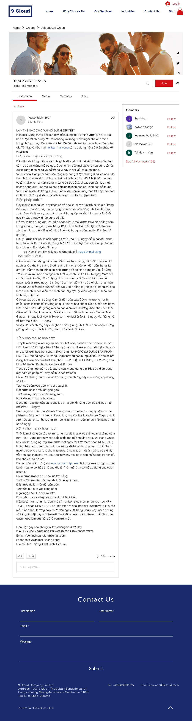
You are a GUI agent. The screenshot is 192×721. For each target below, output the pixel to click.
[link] (25, 96)
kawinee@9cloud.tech (164, 685)
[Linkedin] (178, 73)
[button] (180, 11)
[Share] (113, 118)
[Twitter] (178, 63)
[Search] (147, 83)
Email (23, 626)
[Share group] (177, 83)
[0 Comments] (105, 556)
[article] (66, 344)
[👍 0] (20, 556)
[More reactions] (31, 556)
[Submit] (96, 668)
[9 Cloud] (20, 11)
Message (25, 641)
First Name (26, 611)
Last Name (106, 611)
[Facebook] (178, 54)
